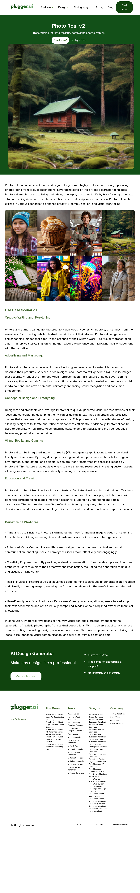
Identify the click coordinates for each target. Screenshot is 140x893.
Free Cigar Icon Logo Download (97, 790)
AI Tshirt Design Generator (74, 753)
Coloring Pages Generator (74, 768)
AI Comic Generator (75, 758)
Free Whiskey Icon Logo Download (96, 785)
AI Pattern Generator (76, 773)
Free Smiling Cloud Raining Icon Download (98, 745)
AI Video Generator (121, 825)
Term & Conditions (117, 714)
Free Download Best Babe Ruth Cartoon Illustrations (54, 739)
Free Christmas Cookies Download (96, 770)
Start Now (124, 7)
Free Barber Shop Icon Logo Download (98, 810)
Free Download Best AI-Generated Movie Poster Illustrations (54, 731)
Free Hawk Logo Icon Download (97, 755)
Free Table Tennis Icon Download (98, 725)
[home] (22, 7)
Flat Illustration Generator (73, 741)
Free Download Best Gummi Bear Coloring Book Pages (54, 746)
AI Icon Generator (75, 737)
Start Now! (60, 40)
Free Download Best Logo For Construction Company (55, 717)
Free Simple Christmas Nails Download (98, 775)
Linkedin (99, 825)
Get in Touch (115, 717)
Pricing (99, 7)
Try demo (80, 40)
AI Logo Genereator (75, 749)
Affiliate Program (117, 723)
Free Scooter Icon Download (96, 750)
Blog (110, 7)
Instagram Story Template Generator (76, 724)
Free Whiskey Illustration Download (97, 780)
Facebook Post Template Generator (76, 729)
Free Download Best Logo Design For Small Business (55, 724)
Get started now (26, 676)
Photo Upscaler (74, 734)
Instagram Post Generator (74, 718)
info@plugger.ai (19, 719)
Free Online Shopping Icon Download (98, 795)
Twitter (78, 825)
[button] (48, 7)
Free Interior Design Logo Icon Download (97, 760)
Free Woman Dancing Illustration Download (97, 740)
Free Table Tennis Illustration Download (97, 720)
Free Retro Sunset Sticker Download (96, 716)
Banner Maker (73, 714)
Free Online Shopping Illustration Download (98, 800)
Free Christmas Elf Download (96, 765)
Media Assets (115, 720)
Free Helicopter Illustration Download (97, 735)
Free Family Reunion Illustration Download (97, 805)
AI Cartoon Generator (76, 761)
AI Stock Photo (73, 746)
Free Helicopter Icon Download (97, 730)
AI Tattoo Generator (75, 764)
